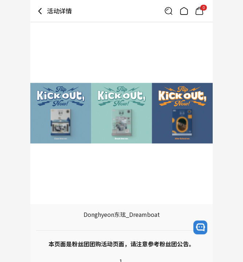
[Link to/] (184, 11)
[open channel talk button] (200, 227)
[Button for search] (169, 11)
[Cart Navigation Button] (199, 11)
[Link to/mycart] (199, 11)
